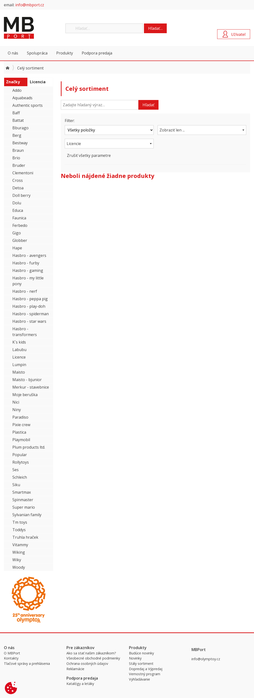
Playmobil (21, 439)
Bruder (18, 165)
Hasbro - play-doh (28, 306)
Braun (18, 150)
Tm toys (19, 522)
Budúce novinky (141, 653)
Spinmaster (22, 499)
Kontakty (11, 658)
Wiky (16, 559)
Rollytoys (20, 462)
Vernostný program (144, 674)
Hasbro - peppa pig (30, 298)
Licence (19, 357)
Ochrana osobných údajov (87, 663)
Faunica (19, 218)
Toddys (19, 529)
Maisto (18, 372)
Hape (17, 248)
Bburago (20, 127)
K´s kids (19, 342)
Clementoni (22, 173)
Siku (16, 484)
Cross (17, 180)
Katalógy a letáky (80, 683)
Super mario (23, 507)
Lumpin (19, 364)
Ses (15, 469)
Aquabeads (22, 97)
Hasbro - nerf (24, 291)
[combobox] (202, 130)
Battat (18, 120)
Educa (17, 210)
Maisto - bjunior (27, 379)
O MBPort (12, 653)
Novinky (135, 658)
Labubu (19, 349)
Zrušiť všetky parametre (89, 155)
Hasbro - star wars (29, 321)
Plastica (19, 432)
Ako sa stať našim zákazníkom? (91, 653)
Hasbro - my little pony (28, 280)
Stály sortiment (141, 663)
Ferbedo (19, 225)
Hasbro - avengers (29, 255)
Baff (16, 112)
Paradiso (20, 417)
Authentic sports (27, 105)
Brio (16, 158)
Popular (19, 454)
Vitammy (20, 544)
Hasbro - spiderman (30, 313)
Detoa (18, 188)
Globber (19, 240)
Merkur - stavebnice (30, 387)
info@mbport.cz (29, 5)
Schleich (19, 477)
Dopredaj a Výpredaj (145, 669)
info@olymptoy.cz (205, 659)
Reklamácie (75, 669)
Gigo (16, 233)
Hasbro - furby (25, 263)
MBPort (40, 28)
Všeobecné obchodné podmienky (93, 658)
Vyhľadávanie (139, 679)
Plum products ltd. (28, 447)
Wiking (18, 552)
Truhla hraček (25, 537)
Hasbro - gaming (27, 270)
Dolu (16, 203)
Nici (15, 402)
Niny (16, 409)
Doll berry (21, 195)
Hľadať (148, 104)
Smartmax (21, 492)
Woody (18, 567)
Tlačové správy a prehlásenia (27, 663)
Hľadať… (155, 28)
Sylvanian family (26, 514)
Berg (16, 135)
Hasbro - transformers (24, 331)
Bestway (20, 143)
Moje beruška (25, 394)
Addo (17, 90)
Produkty (64, 53)
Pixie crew (21, 424)
